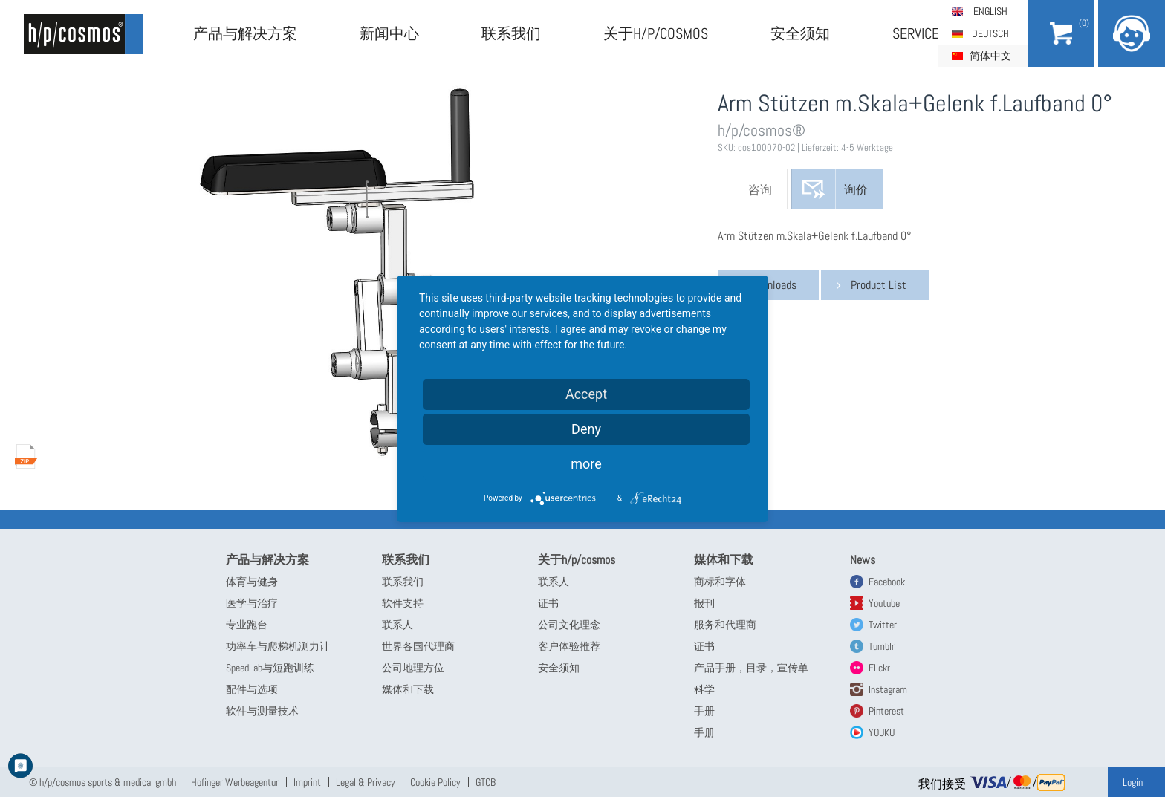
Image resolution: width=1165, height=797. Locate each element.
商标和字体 (720, 581)
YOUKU (882, 732)
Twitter (883, 624)
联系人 (397, 624)
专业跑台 (246, 624)
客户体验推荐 (569, 646)
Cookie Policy (435, 782)
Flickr (879, 667)
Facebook (887, 581)
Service (915, 33)
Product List (878, 285)
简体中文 (990, 55)
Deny (586, 429)
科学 (704, 689)
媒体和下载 (408, 689)
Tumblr (882, 646)
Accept (586, 394)
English (990, 11)
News (862, 559)
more (586, 464)
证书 (548, 603)
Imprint (307, 782)
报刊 (704, 603)
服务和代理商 (725, 624)
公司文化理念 (569, 624)
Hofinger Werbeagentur (235, 782)
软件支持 (403, 603)
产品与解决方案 (245, 33)
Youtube (884, 603)
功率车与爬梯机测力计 (278, 646)
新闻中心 (389, 33)
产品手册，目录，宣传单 (751, 667)
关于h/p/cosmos (655, 33)
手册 (704, 711)
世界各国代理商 (418, 646)
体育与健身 (252, 581)
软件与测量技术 (262, 711)
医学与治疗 (252, 603)
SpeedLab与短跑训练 (270, 667)
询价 (856, 190)
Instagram (888, 689)
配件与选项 (252, 689)
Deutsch (990, 33)
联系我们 (511, 33)
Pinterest (886, 711)
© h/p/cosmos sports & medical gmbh (102, 782)
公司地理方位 (413, 667)
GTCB (486, 782)
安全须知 (800, 33)
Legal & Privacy (365, 782)
